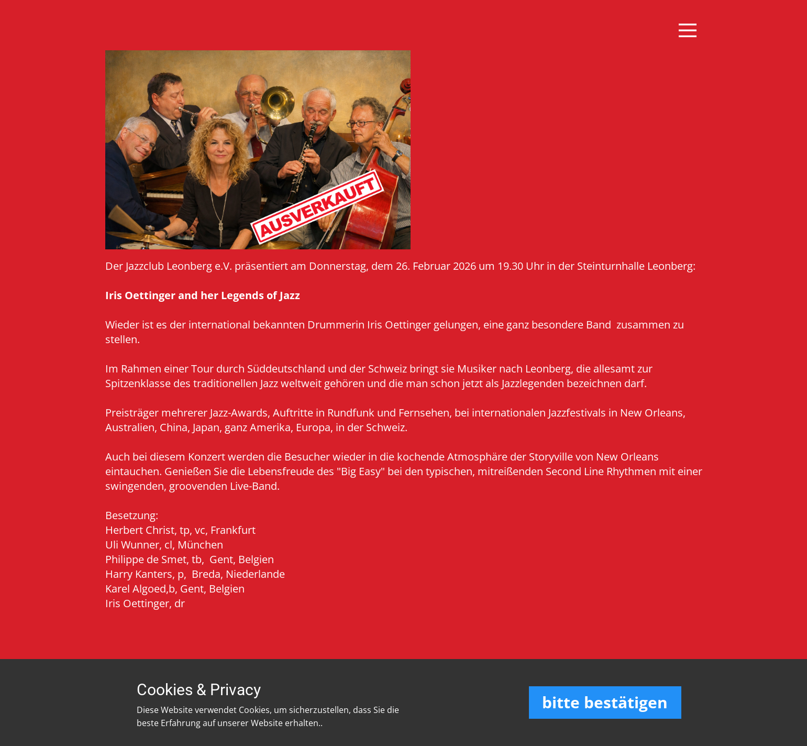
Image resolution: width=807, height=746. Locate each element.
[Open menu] (687, 30)
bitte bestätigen (605, 702)
